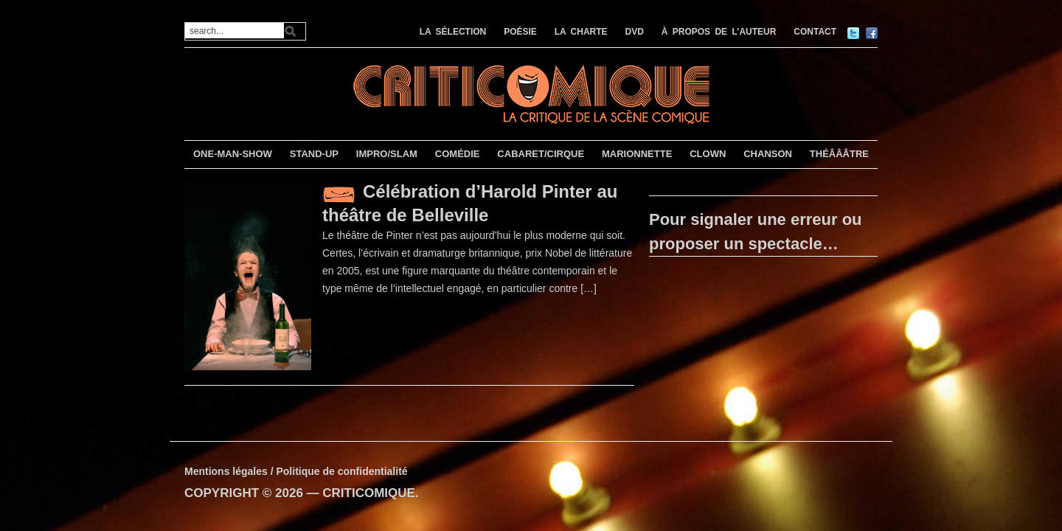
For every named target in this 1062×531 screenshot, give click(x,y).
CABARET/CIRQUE (540, 153)
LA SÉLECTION (453, 32)
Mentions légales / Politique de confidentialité (296, 471)
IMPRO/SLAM (386, 153)
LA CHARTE (581, 32)
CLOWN (708, 153)
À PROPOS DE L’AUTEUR (719, 32)
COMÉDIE (457, 153)
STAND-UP (314, 153)
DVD (634, 32)
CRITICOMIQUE (368, 493)
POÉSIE (520, 32)
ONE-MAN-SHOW (232, 153)
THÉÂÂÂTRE (839, 153)
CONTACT (815, 32)
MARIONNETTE (637, 153)
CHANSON (767, 153)
